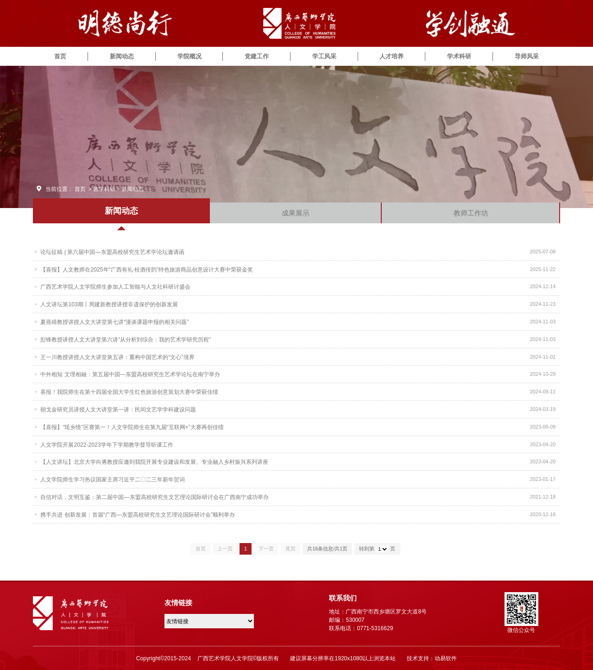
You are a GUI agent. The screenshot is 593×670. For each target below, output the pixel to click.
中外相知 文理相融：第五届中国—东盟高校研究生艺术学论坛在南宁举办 (130, 374)
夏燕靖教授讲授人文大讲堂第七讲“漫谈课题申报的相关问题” (114, 321)
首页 (60, 56)
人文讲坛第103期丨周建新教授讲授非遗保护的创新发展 (108, 304)
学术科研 (459, 56)
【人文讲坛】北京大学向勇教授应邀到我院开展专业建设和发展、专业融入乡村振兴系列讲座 (154, 461)
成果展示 (295, 213)
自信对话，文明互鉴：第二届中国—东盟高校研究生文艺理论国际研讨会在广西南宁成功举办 (154, 496)
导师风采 (527, 56)
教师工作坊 (471, 213)
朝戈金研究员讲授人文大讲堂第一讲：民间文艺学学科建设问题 (118, 409)
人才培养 (391, 56)
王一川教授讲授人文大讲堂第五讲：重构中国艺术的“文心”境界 (117, 357)
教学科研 (104, 189)
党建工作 (257, 56)
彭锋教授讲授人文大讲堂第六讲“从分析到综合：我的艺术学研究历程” (125, 339)
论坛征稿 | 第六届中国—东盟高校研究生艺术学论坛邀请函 (112, 251)
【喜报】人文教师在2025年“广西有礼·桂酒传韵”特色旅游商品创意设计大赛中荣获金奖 (146, 269)
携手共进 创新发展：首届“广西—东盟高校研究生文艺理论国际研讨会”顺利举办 (137, 514)
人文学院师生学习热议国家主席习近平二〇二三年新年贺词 (112, 479)
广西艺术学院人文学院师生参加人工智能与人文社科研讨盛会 (115, 286)
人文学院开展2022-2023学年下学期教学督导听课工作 (106, 444)
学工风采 (324, 56)
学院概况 (189, 56)
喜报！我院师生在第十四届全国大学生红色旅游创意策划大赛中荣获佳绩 (129, 391)
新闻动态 (122, 56)
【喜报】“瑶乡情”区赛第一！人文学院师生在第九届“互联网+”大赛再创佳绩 (131, 426)
